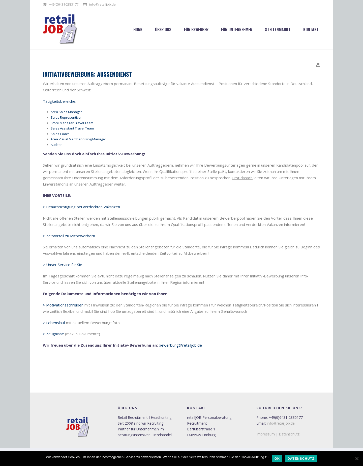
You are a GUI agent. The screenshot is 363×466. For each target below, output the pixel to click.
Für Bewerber (196, 30)
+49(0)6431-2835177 (63, 4)
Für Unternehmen (236, 30)
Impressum (265, 434)
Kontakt (311, 30)
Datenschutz (289, 434)
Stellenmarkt (278, 30)
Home (137, 30)
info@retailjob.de (102, 4)
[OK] (356, 458)
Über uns (163, 30)
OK (277, 458)
